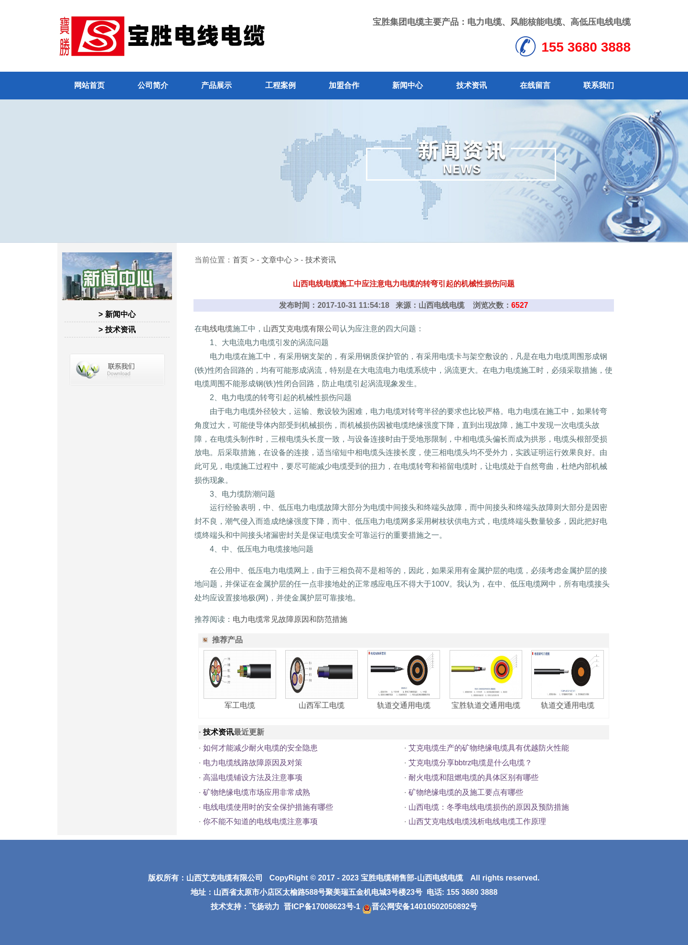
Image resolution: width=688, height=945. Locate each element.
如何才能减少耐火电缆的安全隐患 (260, 748)
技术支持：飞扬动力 (245, 906)
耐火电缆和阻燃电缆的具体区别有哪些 (473, 777)
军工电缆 (240, 705)
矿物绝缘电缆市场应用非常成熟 (256, 792)
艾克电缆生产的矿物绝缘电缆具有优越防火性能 (488, 748)
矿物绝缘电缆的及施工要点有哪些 (465, 792)
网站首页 (89, 85)
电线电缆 (217, 329)
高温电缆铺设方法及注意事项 (252, 777)
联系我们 (598, 85)
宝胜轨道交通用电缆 (486, 705)
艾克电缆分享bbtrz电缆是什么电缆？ (470, 763)
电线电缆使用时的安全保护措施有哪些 (268, 807)
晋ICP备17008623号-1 (322, 906)
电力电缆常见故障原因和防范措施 (290, 619)
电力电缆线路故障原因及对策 (252, 763)
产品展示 (216, 85)
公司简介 (153, 85)
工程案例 (280, 85)
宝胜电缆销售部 (387, 878)
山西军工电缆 (321, 705)
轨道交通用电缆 (403, 705)
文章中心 (276, 260)
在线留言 (535, 85)
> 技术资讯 (117, 330)
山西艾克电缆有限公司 (301, 329)
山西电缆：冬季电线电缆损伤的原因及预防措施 (488, 807)
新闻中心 (407, 85)
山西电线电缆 (440, 878)
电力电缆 (484, 22)
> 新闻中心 (117, 314)
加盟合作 (344, 85)
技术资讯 (471, 85)
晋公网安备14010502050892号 (419, 906)
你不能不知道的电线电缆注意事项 (260, 821)
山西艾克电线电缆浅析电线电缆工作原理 (477, 821)
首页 (240, 260)
